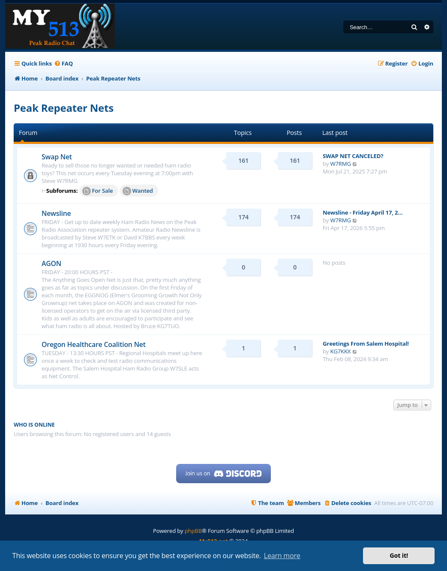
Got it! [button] (399, 555)
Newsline (56, 213)
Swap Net (57, 156)
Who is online (34, 424)
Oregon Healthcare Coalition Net (94, 344)
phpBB (193, 531)
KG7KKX (340, 351)
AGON (51, 263)
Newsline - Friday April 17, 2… (362, 212)
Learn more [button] (282, 555)
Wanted (138, 191)
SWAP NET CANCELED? (353, 156)
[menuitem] (63, 63)
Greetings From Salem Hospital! (366, 343)
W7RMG (340, 163)
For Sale (97, 191)
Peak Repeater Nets (64, 108)
